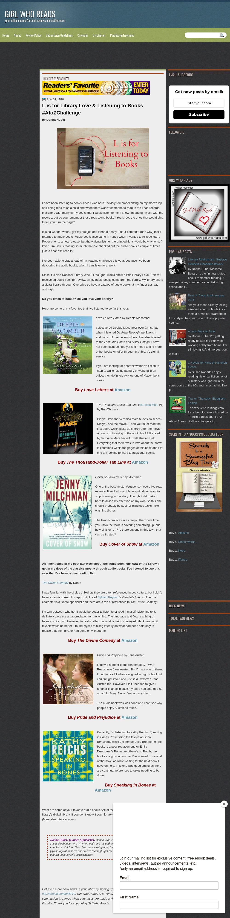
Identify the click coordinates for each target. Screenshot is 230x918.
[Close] (224, 804)
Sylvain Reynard (108, 597)
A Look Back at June (201, 331)
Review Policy (33, 35)
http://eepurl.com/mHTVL (58, 893)
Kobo (181, 550)
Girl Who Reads (30, 14)
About (17, 35)
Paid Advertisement (122, 35)
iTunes (182, 559)
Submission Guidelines (59, 35)
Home (5, 35)
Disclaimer (99, 35)
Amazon (183, 533)
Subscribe (199, 114)
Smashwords (186, 542)
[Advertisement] (115, 56)
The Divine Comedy (55, 583)
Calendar (82, 35)
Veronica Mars (148, 404)
